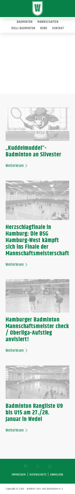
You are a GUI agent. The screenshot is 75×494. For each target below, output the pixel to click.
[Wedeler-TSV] (37, 8)
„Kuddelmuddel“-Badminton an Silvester (33, 151)
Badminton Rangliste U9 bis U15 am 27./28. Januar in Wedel (34, 413)
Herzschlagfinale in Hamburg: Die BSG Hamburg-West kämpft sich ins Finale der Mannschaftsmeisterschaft (37, 240)
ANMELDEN (56, 474)
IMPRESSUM (19, 474)
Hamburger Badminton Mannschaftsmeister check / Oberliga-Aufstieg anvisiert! (37, 329)
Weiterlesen (17, 166)
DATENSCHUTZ (38, 474)
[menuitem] (24, 21)
